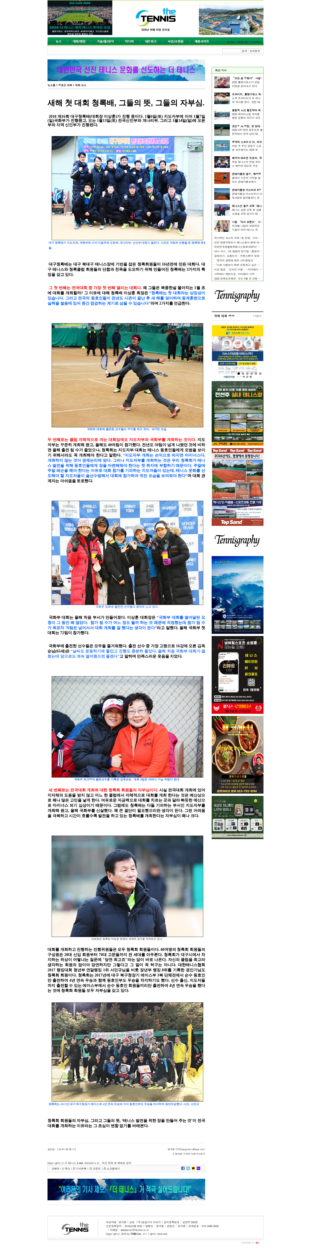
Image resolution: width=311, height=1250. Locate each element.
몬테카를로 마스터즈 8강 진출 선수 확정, (256, 190)
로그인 (231, 42)
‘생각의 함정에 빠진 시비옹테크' (234, 260)
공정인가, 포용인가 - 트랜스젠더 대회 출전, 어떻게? (245, 256)
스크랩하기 (113, 1168)
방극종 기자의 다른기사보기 (190, 1153)
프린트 (97, 1168)
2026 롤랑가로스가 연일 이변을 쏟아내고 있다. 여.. (246, 86)
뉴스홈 (51, 85)
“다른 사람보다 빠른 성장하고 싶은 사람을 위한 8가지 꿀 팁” (251, 265)
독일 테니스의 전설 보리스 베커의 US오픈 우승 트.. (246, 165)
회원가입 (243, 42)
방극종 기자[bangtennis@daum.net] (186, 1149)
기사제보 (256, 42)
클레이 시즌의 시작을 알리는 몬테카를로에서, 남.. (246, 181)
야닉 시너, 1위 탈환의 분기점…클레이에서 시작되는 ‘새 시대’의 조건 (256, 251)
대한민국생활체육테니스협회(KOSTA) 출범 (238, 246)
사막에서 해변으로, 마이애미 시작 (234, 274)
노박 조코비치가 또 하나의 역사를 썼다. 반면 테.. (247, 100)
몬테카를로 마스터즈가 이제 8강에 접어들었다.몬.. (247, 195)
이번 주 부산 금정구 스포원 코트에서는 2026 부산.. (246, 149)
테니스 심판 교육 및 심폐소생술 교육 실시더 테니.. (246, 213)
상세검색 (255, 50)
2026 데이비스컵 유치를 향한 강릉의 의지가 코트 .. (246, 118)
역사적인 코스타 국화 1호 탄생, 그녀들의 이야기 (242, 238)
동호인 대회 (65, 85)
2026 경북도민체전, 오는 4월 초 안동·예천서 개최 (244, 278)
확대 (56, 1168)
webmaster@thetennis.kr (135, 1230)
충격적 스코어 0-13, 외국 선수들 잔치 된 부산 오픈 (262, 142)
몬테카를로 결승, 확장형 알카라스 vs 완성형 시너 (261, 174)
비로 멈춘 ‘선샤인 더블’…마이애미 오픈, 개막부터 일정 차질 (251, 269)
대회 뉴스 (80, 85)
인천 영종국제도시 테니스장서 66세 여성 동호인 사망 (245, 242)
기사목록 (81, 1168)
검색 (244, 50)
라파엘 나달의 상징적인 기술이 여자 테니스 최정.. (246, 229)
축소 (67, 1168)
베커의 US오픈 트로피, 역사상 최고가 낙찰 (257, 158)
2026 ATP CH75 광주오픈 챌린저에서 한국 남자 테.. (247, 131)
